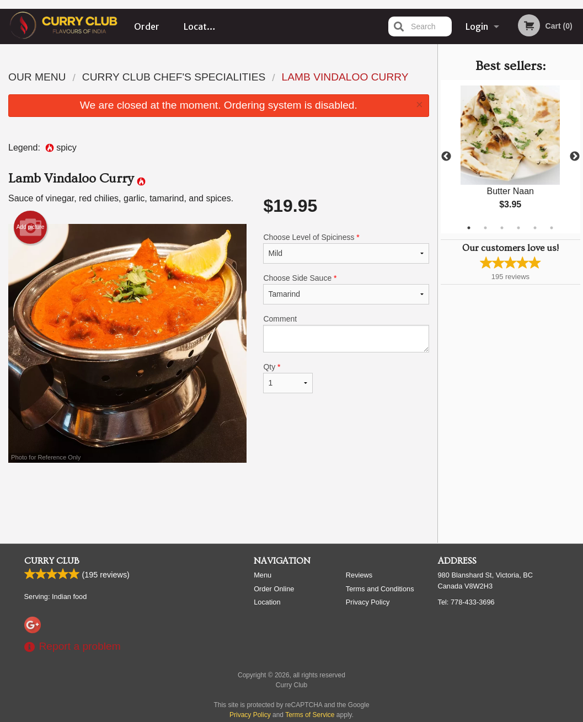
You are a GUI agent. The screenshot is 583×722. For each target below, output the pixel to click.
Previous (446, 156)
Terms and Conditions (380, 589)
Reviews (359, 575)
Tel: (466, 602)
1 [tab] (468, 227)
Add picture (31, 227)
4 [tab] (518, 227)
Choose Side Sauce (346, 289)
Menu (262, 575)
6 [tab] (551, 227)
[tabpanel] (510, 157)
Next (574, 156)
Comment (346, 333)
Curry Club (51, 561)
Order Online (147, 32)
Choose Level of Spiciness (346, 248)
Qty (287, 377)
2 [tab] (485, 227)
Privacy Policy (368, 602)
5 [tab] (535, 227)
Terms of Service (309, 715)
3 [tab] (501, 227)
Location (202, 26)
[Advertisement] (218, 498)
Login (477, 26)
